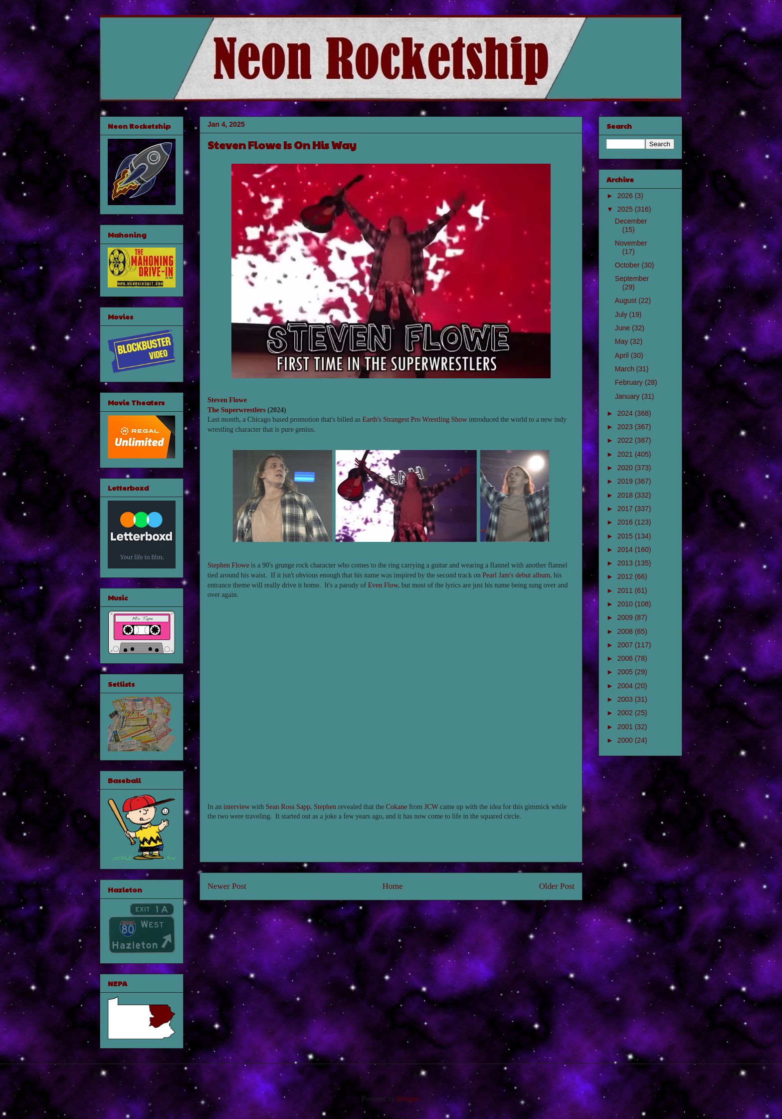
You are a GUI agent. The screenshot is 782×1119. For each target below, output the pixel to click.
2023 (626, 427)
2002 (626, 713)
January (628, 396)
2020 (626, 468)
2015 (626, 536)
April (623, 355)
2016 (626, 522)
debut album (532, 575)
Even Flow (383, 585)
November (631, 243)
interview (236, 807)
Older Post (557, 886)
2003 (626, 699)
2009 (626, 617)
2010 (626, 604)
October (628, 265)
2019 (626, 481)
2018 (626, 495)
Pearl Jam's (498, 575)
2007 (626, 645)
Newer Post (226, 886)
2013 (626, 563)
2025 (626, 209)
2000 (626, 740)
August (626, 300)
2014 (626, 550)
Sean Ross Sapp (288, 807)
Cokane (396, 807)
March (625, 369)
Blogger (407, 1099)
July (622, 314)
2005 (626, 672)
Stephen (325, 807)
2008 (626, 631)
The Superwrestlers (236, 410)
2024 (626, 413)
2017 (626, 509)
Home (393, 886)
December (631, 221)
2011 (626, 590)
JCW (431, 807)
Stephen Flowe (228, 565)
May (622, 341)
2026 (626, 196)
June (623, 328)
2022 (626, 440)
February (630, 382)
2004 (626, 686)
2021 (626, 454)
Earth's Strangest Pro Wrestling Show (414, 419)
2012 (626, 576)
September (632, 278)
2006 (626, 658)
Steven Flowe (227, 400)
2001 (626, 727)
